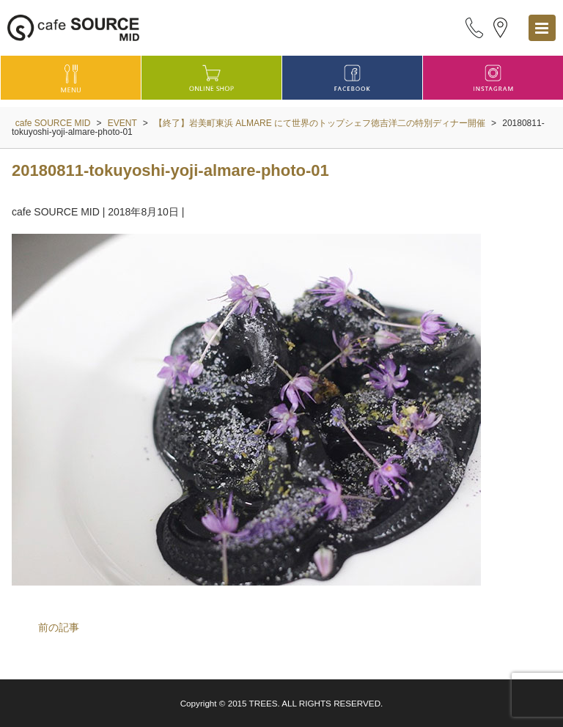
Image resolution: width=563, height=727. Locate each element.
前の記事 (58, 627)
